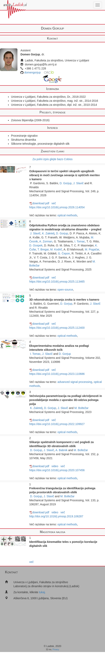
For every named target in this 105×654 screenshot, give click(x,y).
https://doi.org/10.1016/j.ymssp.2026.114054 (57, 207)
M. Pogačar (92, 249)
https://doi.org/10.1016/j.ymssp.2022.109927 (57, 424)
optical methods (67, 215)
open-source (65, 289)
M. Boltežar (81, 408)
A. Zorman (45, 241)
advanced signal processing (75, 381)
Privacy (55, 649)
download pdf (39, 203)
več (53, 203)
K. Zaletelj (48, 233)
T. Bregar (43, 249)
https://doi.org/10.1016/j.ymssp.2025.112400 (57, 327)
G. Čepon (64, 253)
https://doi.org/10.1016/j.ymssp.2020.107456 (57, 470)
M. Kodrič (56, 249)
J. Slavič (78, 183)
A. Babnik (62, 450)
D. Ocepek (35, 245)
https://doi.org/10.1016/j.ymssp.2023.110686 (57, 373)
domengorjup (32, 72)
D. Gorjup (66, 183)
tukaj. (42, 592)
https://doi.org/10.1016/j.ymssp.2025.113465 (57, 281)
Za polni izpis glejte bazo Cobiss (52, 159)
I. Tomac (79, 241)
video (54, 466)
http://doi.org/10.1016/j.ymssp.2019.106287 (56, 516)
